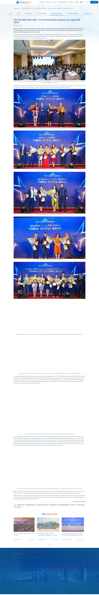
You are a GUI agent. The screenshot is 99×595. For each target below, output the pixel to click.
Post (10, 14)
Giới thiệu (42, 2)
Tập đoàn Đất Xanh (42, 506)
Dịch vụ (48, 2)
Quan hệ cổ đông (62, 2)
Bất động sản (20, 506)
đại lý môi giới (80, 506)
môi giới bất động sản (63, 506)
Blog (18, 14)
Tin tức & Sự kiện (41, 14)
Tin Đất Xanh (28, 14)
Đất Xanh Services (31, 506)
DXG (19, 508)
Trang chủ (16, 8)
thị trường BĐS (53, 506)
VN (82, 2)
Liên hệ (77, 2)
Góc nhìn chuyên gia (73, 14)
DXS (15, 508)
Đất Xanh (73, 506)
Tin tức (71, 2)
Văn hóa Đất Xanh (26, 8)
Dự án (54, 2)
